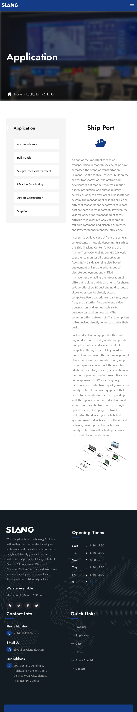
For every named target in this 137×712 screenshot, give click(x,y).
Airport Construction (30, 197)
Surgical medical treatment (34, 171)
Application (33, 94)
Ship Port (49, 94)
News (77, 652)
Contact (78, 668)
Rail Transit (24, 157)
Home (18, 94)
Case (76, 643)
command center (28, 144)
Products (78, 626)
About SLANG (82, 660)
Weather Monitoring (30, 184)
